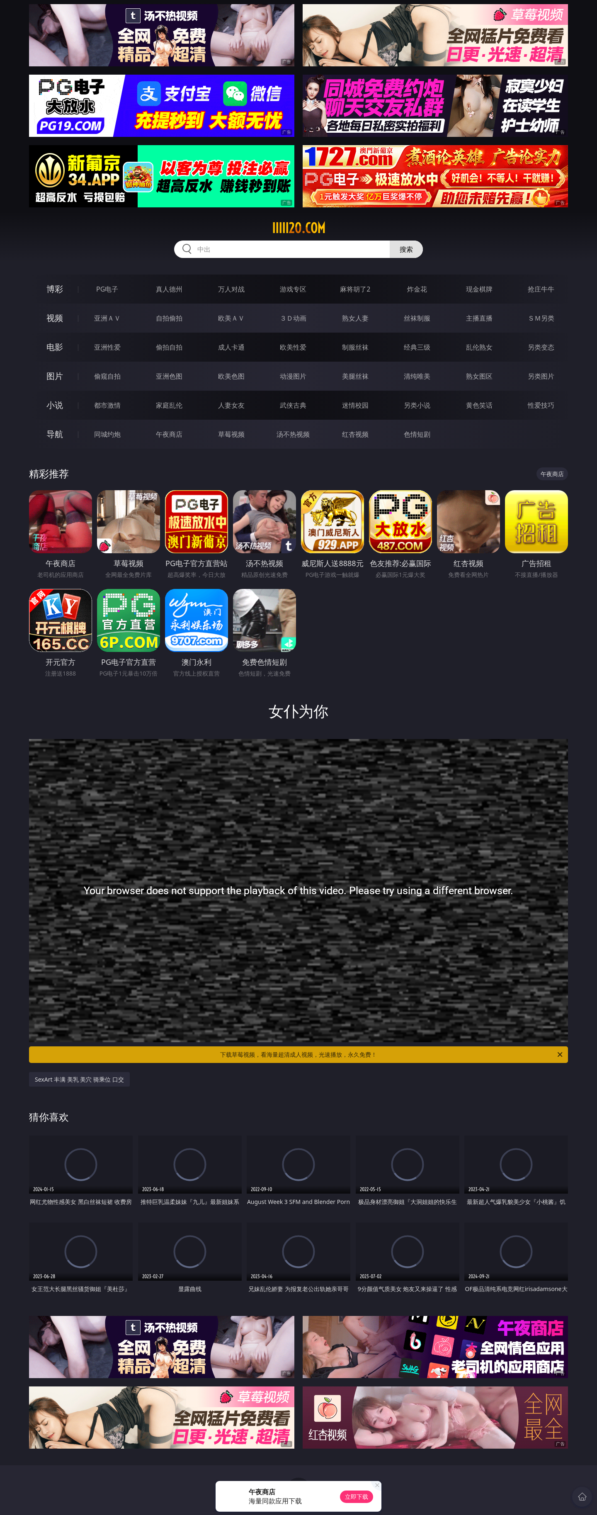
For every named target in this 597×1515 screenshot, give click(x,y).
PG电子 (107, 289)
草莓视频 (231, 434)
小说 (54, 405)
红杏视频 (355, 434)
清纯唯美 (417, 376)
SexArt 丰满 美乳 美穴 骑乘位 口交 (79, 1079)
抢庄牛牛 (541, 289)
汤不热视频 (293, 434)
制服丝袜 (355, 347)
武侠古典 (293, 405)
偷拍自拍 (169, 347)
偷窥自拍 (107, 376)
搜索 (406, 249)
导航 (54, 434)
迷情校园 (355, 405)
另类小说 (417, 405)
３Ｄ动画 (293, 318)
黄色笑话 (479, 405)
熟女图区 (479, 376)
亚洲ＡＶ (107, 318)
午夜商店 (169, 434)
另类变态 (541, 347)
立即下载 (356, 1496)
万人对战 (231, 289)
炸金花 (417, 289)
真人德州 (169, 289)
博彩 (54, 288)
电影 (54, 347)
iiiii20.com (298, 228)
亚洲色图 (169, 376)
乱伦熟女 (479, 347)
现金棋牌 (479, 289)
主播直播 (479, 318)
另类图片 (541, 376)
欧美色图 (231, 376)
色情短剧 (417, 434)
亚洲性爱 (107, 347)
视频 (54, 317)
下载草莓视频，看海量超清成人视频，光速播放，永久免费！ (392, 1055)
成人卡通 (231, 347)
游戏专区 (293, 289)
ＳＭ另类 (541, 318)
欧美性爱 (293, 347)
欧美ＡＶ (231, 318)
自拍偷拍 (169, 318)
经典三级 (417, 347)
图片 (54, 376)
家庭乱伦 (169, 405)
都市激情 (107, 405)
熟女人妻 (355, 318)
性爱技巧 (541, 405)
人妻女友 (231, 405)
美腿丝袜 (355, 376)
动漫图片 (293, 376)
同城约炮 (107, 434)
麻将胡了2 (355, 289)
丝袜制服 (417, 318)
